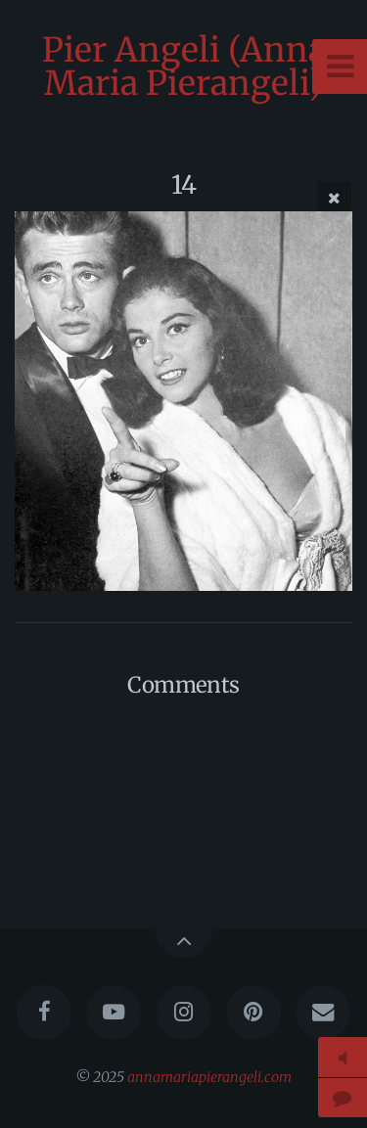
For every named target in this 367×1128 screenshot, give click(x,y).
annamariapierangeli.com (209, 1077)
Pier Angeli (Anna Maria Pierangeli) (184, 66)
